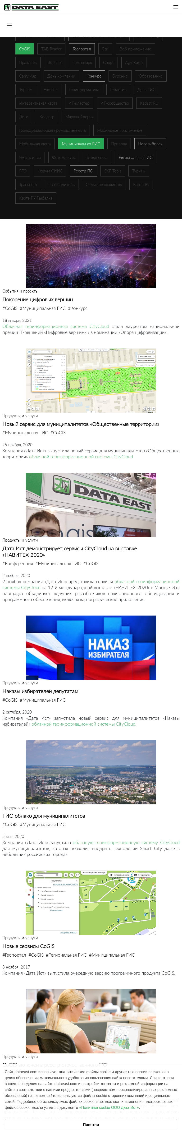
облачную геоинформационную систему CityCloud (126, 842)
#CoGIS (10, 308)
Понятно (91, 1125)
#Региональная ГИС (66, 955)
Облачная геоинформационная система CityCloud (55, 326)
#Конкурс (77, 308)
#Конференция (17, 563)
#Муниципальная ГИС (43, 308)
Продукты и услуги (20, 415)
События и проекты (20, 291)
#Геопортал (14, 955)
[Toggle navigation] (176, 7)
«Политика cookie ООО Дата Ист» (109, 1108)
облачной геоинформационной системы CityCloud (81, 456)
